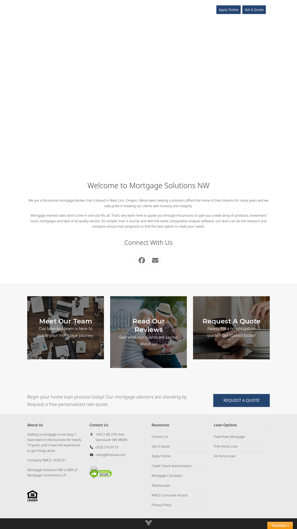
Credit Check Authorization (171, 466)
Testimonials (161, 485)
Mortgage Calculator (167, 475)
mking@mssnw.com (110, 455)
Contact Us (160, 436)
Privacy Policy (161, 505)
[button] (271, 10)
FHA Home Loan (226, 446)
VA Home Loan (225, 456)
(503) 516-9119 (107, 447)
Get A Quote (161, 446)
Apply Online (161, 456)
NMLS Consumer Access (170, 495)
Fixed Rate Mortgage (229, 436)
